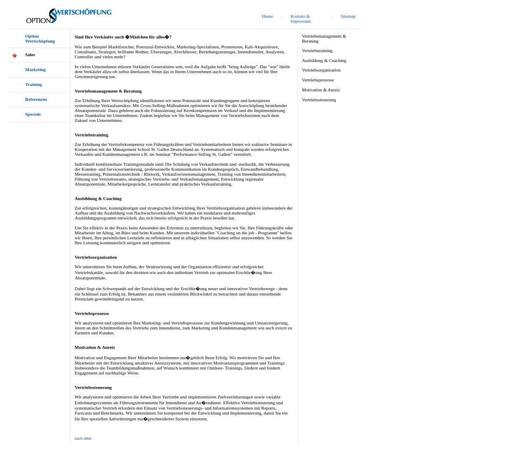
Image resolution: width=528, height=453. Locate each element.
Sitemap (348, 16)
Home (267, 16)
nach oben (83, 438)
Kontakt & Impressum (300, 19)
